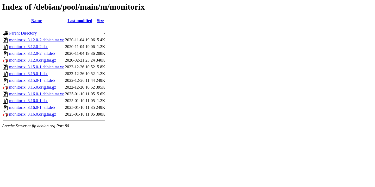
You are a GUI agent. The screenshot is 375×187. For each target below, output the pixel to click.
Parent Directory (23, 33)
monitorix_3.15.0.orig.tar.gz (32, 87)
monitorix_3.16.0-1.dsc (28, 100)
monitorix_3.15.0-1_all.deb (32, 80)
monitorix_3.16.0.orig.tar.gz (32, 114)
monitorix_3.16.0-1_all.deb (32, 107)
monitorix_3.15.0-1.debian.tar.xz (36, 67)
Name (36, 20)
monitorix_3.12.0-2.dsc (28, 46)
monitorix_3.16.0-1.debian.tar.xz (36, 94)
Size (100, 20)
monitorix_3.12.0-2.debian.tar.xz (36, 40)
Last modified (79, 20)
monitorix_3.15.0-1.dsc (28, 73)
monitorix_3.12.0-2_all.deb (32, 53)
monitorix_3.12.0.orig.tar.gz (32, 60)
